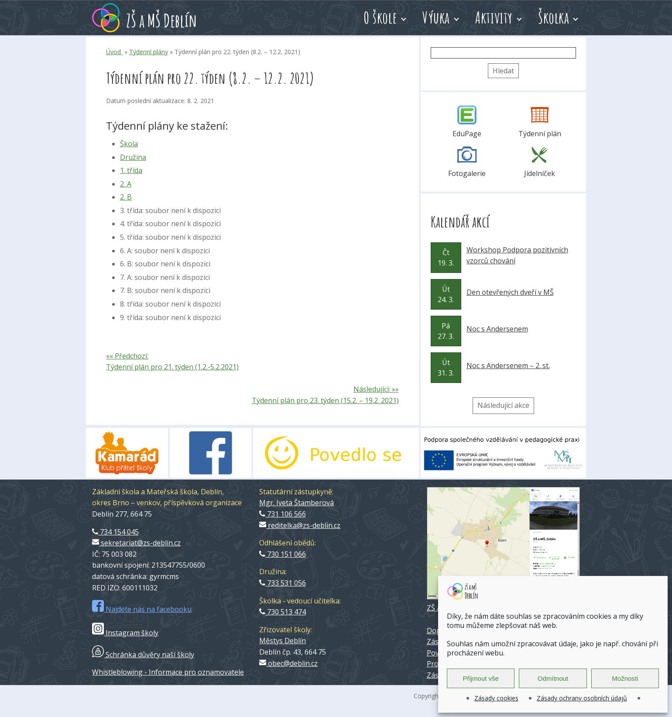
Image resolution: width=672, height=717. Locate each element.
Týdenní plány (148, 52)
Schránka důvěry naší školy (143, 654)
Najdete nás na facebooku (142, 609)
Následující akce (503, 405)
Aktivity (494, 17)
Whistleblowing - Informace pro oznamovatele (168, 672)
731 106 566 (282, 514)
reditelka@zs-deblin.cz (299, 525)
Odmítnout (553, 678)
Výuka (436, 17)
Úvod (114, 52)
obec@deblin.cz (288, 663)
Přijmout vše (481, 678)
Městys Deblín (282, 640)
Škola (129, 143)
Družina (133, 157)
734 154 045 (115, 532)
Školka (553, 17)
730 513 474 (282, 612)
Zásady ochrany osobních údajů (582, 698)
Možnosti (625, 678)
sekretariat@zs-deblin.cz (136, 543)
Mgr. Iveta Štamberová (296, 502)
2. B (126, 197)
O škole (380, 17)
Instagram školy (125, 633)
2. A (125, 184)
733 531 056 (282, 583)
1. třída (131, 170)
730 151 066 (282, 554)
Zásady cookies (496, 698)
